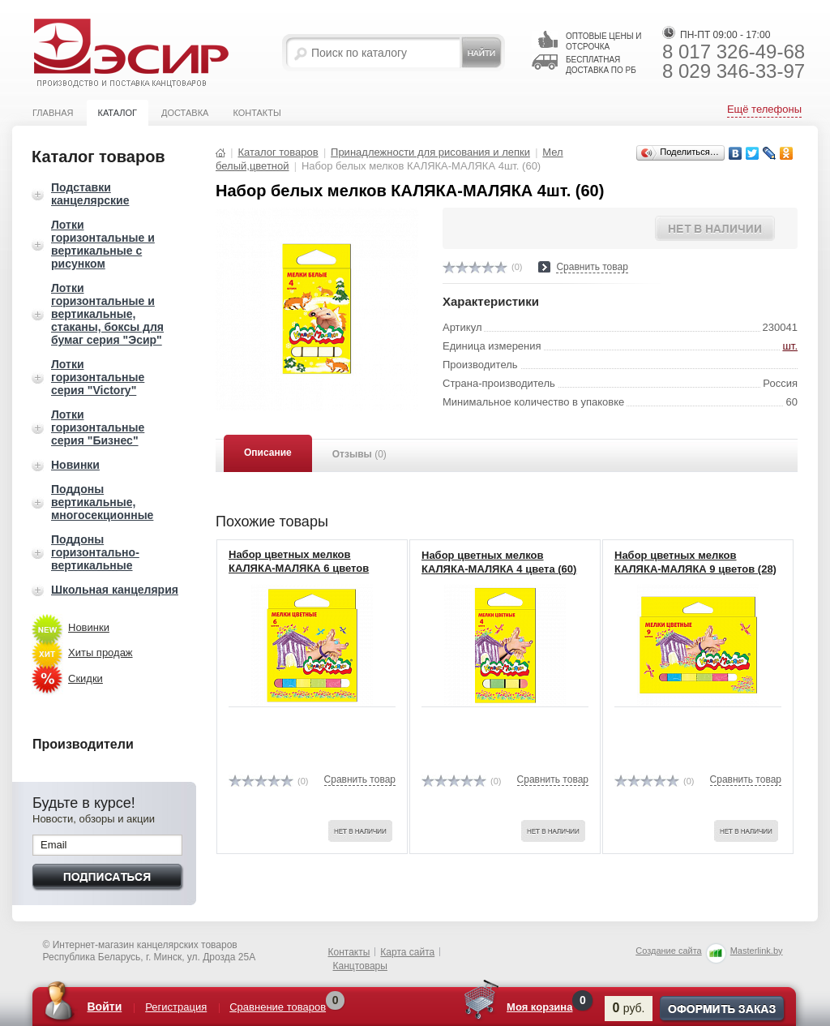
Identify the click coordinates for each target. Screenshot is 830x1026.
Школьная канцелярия (114, 589)
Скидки (85, 678)
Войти (105, 1006)
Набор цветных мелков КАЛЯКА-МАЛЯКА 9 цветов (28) (695, 562)
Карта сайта (407, 952)
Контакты (256, 113)
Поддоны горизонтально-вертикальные (95, 552)
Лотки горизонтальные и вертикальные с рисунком (103, 244)
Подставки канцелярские (90, 194)
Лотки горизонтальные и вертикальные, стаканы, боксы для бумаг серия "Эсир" (107, 313)
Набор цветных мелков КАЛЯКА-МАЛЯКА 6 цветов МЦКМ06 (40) (299, 568)
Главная (52, 113)
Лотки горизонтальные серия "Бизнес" (97, 427)
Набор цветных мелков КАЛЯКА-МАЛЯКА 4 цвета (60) (498, 562)
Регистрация (176, 1007)
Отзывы (359, 454)
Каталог (117, 113)
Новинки (75, 464)
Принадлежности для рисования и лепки (430, 152)
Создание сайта (668, 950)
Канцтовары (360, 966)
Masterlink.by (756, 950)
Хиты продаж (100, 652)
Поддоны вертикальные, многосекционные (102, 502)
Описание (268, 452)
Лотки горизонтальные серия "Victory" (97, 377)
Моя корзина (539, 1007)
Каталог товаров (277, 152)
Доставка (184, 113)
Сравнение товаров (277, 1007)
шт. (790, 346)
